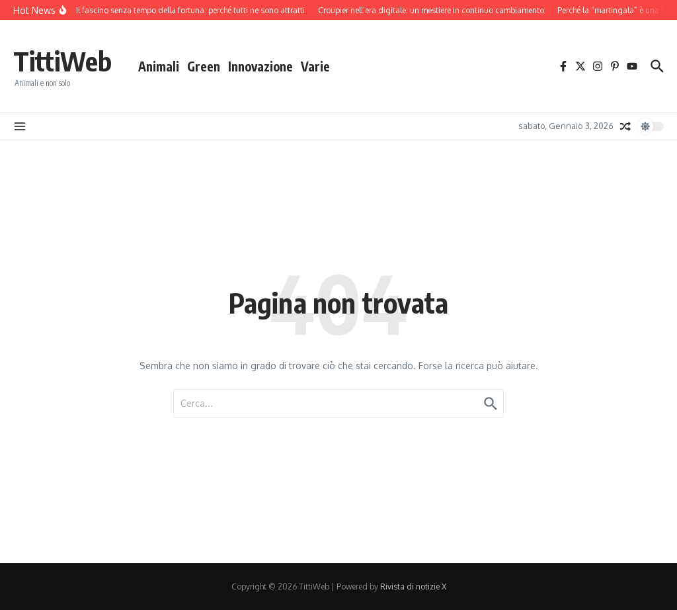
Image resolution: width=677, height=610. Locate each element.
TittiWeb (62, 60)
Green (203, 66)
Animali (158, 66)
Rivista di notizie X (413, 586)
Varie (315, 66)
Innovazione (260, 66)
